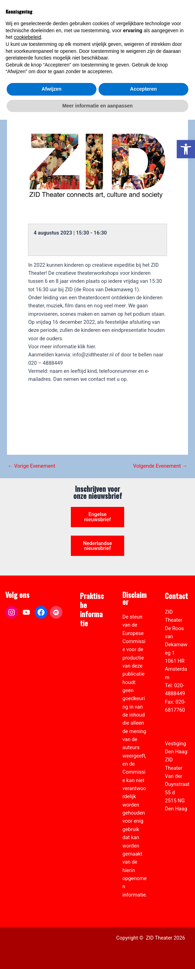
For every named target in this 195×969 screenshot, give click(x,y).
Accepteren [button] (143, 938)
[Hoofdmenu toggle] (181, 20)
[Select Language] (159, 48)
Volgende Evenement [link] (160, 466)
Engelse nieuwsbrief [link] (97, 517)
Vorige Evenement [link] (31, 466)
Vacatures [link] (91, 696)
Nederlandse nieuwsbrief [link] (97, 546)
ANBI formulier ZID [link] (90, 647)
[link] (186, 149)
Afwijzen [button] (52, 938)
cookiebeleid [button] (27, 886)
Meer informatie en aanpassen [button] (97, 954)
